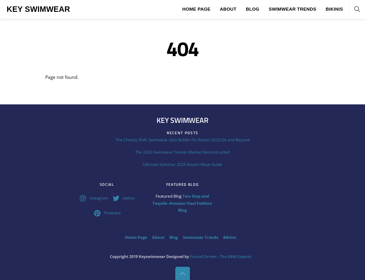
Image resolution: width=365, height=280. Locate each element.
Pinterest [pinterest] (106, 213)
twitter (122, 198)
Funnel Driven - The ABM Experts (220, 256)
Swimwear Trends (292, 9)
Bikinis (334, 9)
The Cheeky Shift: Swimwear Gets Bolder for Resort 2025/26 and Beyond (183, 139)
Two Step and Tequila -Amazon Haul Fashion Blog (182, 203)
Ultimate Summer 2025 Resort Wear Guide (182, 164)
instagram (92, 198)
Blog (252, 9)
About (228, 9)
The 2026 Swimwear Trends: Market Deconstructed (182, 152)
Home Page (196, 9)
